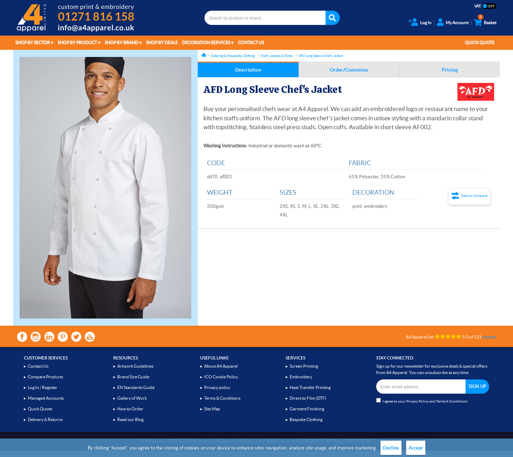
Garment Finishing (307, 408)
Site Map (212, 408)
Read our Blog (130, 419)
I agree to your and (421, 400)
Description (248, 70)
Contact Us (251, 42)
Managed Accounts (46, 398)
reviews (489, 337)
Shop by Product (77, 42)
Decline (391, 448)
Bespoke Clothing (306, 419)
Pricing (450, 70)
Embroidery (301, 376)
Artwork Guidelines (135, 366)
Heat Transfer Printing (310, 387)
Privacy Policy (417, 401)
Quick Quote (479, 42)
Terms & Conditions (222, 398)
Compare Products (45, 376)
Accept (416, 448)
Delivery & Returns (45, 419)
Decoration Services (206, 42)
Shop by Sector (32, 42)
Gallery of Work (132, 398)
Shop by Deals (161, 42)
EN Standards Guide (136, 387)
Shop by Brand (121, 42)
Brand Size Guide (133, 376)
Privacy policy (217, 387)
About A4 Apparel (221, 366)
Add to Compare (474, 196)
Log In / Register (42, 387)
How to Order (130, 408)
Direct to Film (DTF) (308, 398)
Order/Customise (349, 70)
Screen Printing (304, 366)
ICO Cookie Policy (221, 376)
